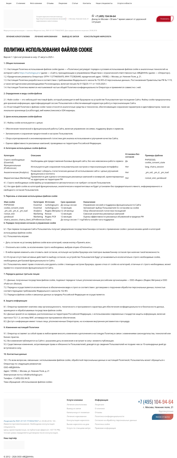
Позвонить (164, 19)
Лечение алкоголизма (18, 36)
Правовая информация (105, 428)
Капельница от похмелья (78, 412)
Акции (8, 3)
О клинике (20, 3)
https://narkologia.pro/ (30, 73)
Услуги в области (124, 3)
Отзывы (50, 3)
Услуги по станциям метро (78, 428)
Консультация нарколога (97, 36)
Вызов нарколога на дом (78, 424)
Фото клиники (36, 3)
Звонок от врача (163, 417)
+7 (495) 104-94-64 (105, 16)
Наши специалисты (104, 3)
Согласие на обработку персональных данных (116, 420)
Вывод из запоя (70, 36)
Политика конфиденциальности (109, 416)
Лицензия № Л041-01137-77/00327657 (21, 421)
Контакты (87, 3)
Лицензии (63, 3)
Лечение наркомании (46, 36)
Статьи (75, 3)
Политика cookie (102, 424)
